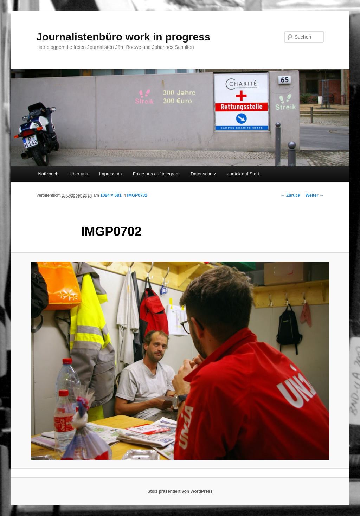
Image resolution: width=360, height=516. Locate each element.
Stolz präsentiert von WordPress (179, 491)
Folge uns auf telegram (156, 173)
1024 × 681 (110, 195)
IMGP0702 (137, 195)
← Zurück (290, 195)
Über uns (79, 173)
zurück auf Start (243, 173)
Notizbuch (48, 173)
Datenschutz (203, 173)
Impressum (110, 173)
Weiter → (315, 195)
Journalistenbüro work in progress (123, 37)
